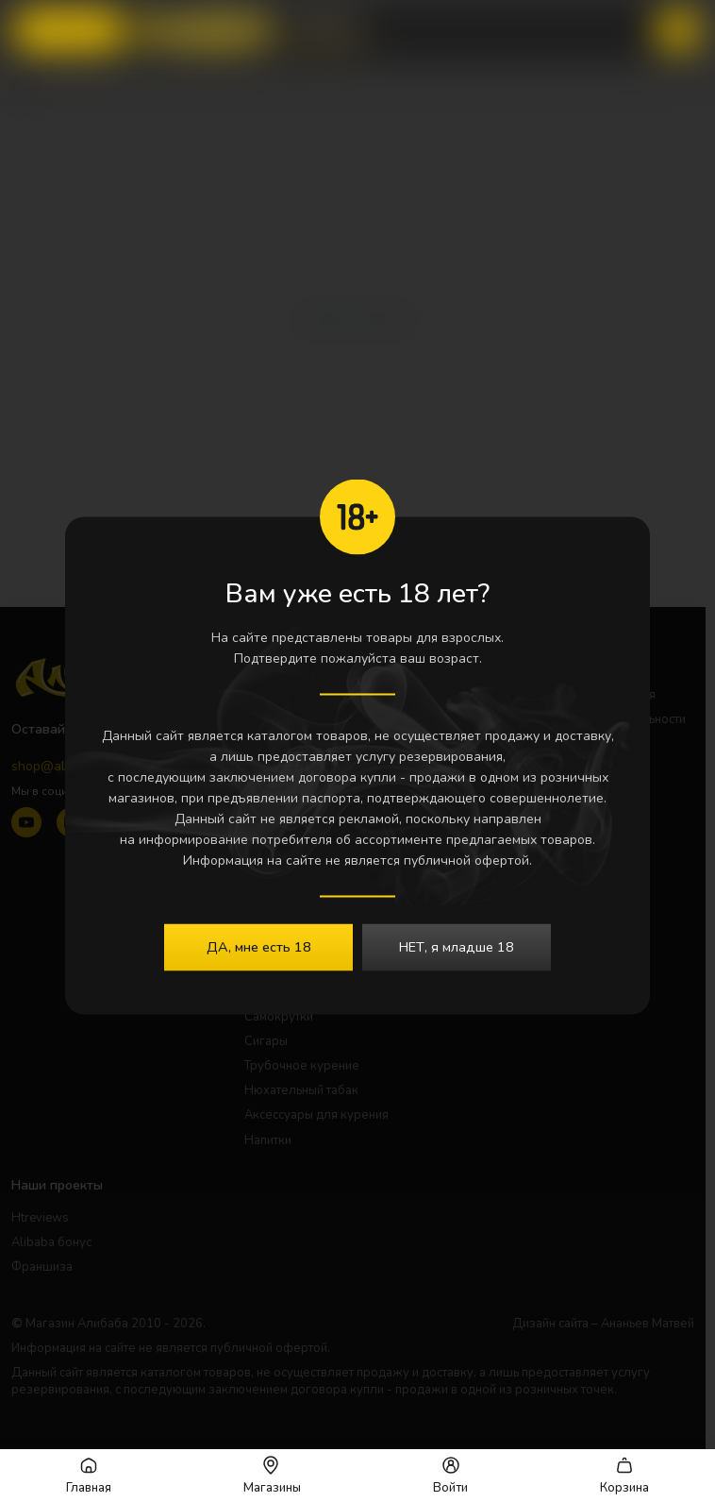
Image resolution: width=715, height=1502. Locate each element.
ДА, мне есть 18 (259, 946)
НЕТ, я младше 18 (456, 946)
